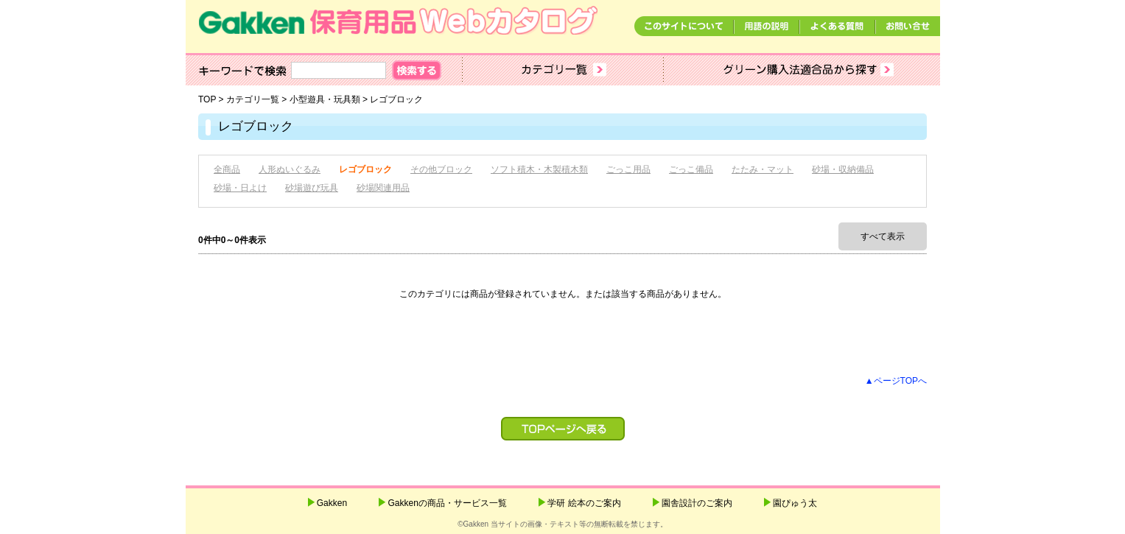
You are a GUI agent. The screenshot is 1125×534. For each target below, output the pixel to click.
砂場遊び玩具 (311, 188)
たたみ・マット (762, 169)
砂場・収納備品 (843, 169)
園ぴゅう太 (795, 503)
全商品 (227, 169)
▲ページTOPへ (896, 381)
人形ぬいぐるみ (289, 169)
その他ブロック (441, 169)
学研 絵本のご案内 (583, 503)
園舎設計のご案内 (697, 503)
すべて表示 (883, 236)
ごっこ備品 (691, 169)
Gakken (332, 503)
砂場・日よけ (240, 188)
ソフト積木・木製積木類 (539, 169)
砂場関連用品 (383, 188)
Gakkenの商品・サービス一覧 (447, 503)
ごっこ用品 (628, 169)
